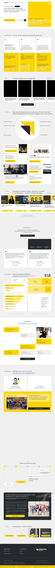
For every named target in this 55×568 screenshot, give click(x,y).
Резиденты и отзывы (17, 2)
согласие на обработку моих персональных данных (16, 511)
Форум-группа (12, 2)
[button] (20, 20)
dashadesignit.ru (46, 562)
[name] (16, 502)
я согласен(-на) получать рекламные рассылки (19, 513)
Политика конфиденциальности (42, 560)
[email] (11, 505)
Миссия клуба (22, 2)
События (26, 2)
